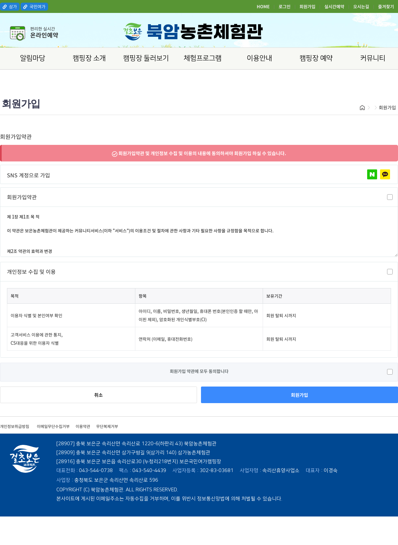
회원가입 (307, 6)
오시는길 (361, 6)
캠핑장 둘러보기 (146, 58)
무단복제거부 (107, 426)
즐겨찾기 (386, 6)
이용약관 (83, 426)
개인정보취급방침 (14, 426)
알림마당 (32, 58)
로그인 (285, 6)
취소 (98, 395)
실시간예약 (334, 6)
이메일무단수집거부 (53, 426)
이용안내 (259, 58)
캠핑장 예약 (316, 58)
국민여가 (34, 6)
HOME (263, 6)
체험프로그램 (203, 58)
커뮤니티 (372, 58)
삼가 (10, 6)
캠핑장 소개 (89, 58)
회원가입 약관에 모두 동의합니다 (199, 371)
